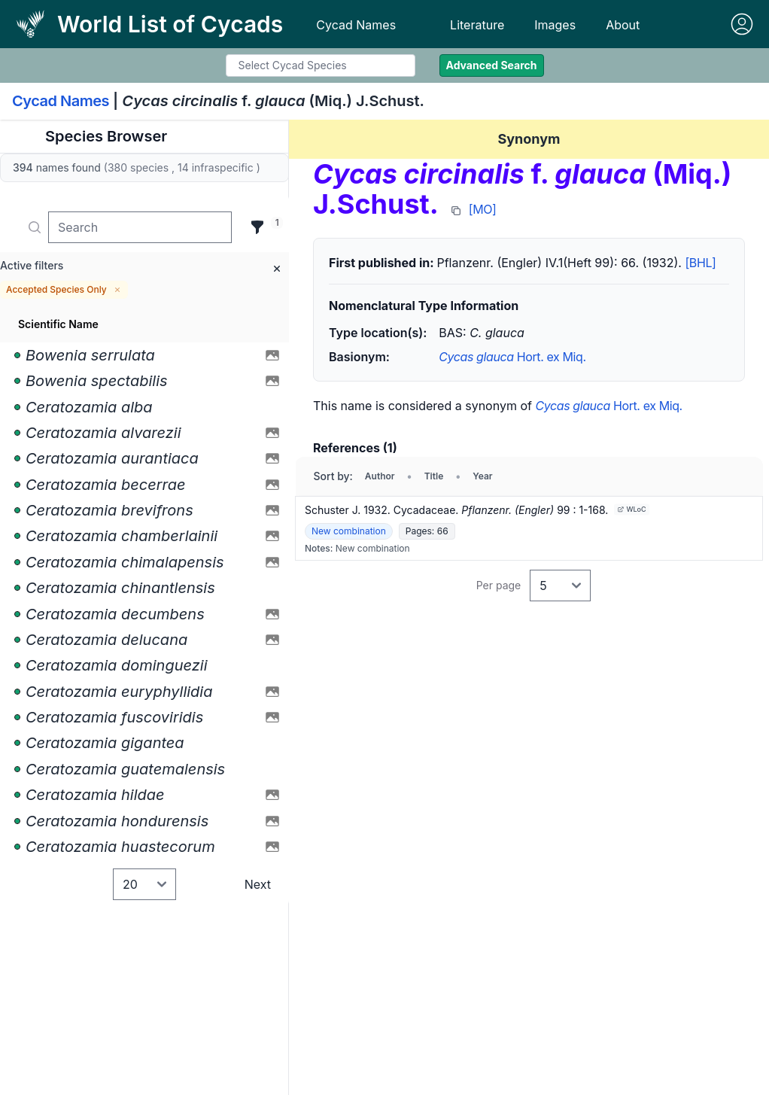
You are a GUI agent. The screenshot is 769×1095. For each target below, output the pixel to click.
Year (482, 476)
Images (555, 24)
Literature (477, 24)
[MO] (483, 209)
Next (258, 884)
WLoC (632, 509)
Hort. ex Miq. (512, 356)
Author (380, 476)
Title (434, 476)
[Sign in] (742, 24)
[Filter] (257, 227)
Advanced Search (491, 65)
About (623, 24)
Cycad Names (356, 24)
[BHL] (700, 262)
